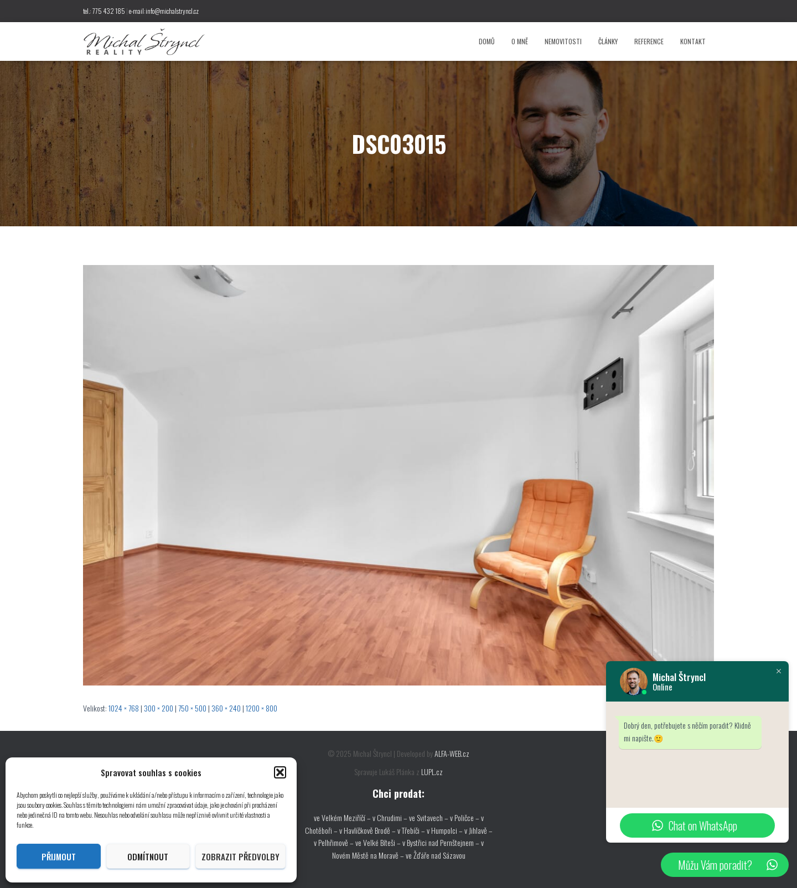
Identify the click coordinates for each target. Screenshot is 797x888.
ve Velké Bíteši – (378, 842)
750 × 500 (192, 708)
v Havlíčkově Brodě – (368, 830)
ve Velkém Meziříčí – (343, 817)
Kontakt (693, 41)
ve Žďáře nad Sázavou (435, 855)
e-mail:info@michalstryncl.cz (164, 10)
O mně (519, 41)
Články (608, 41)
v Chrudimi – (389, 817)
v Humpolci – (445, 830)
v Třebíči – (412, 830)
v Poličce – (465, 817)
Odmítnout (147, 856)
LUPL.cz (432, 771)
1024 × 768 (123, 708)
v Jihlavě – (478, 830)
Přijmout (59, 856)
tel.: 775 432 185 (104, 10)
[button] (280, 772)
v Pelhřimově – (334, 842)
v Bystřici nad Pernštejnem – (441, 842)
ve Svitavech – (428, 817)
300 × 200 (158, 708)
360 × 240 (226, 708)
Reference (649, 41)
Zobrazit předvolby (240, 856)
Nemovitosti (563, 41)
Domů (487, 41)
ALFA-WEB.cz (451, 753)
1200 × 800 (261, 708)
